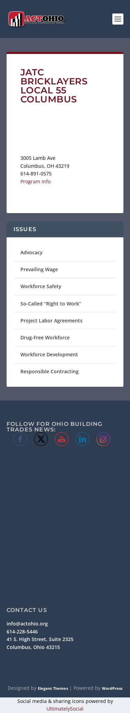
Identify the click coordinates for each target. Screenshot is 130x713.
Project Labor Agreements (51, 320)
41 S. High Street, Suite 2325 (40, 639)
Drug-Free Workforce (45, 337)
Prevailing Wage (39, 269)
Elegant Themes (53, 688)
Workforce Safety (40, 286)
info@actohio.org (27, 623)
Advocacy (31, 252)
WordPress (112, 688)
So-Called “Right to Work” (50, 303)
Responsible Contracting (49, 371)
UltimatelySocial (65, 708)
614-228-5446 (22, 631)
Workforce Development (49, 354)
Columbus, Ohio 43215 (33, 647)
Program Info (35, 181)
